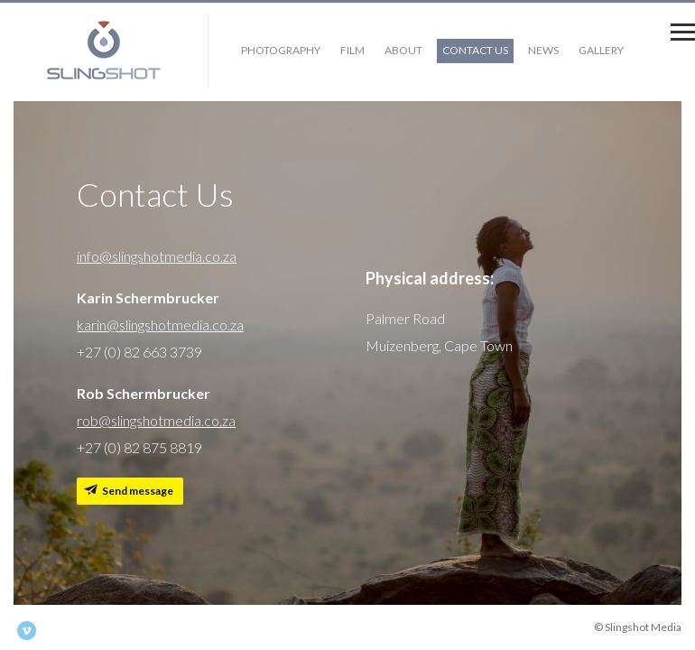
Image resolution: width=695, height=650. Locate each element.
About (403, 50)
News (543, 50)
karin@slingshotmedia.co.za (160, 324)
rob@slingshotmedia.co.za (156, 420)
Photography (280, 50)
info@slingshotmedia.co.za (156, 256)
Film (352, 50)
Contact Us (475, 50)
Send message (137, 490)
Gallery (601, 50)
